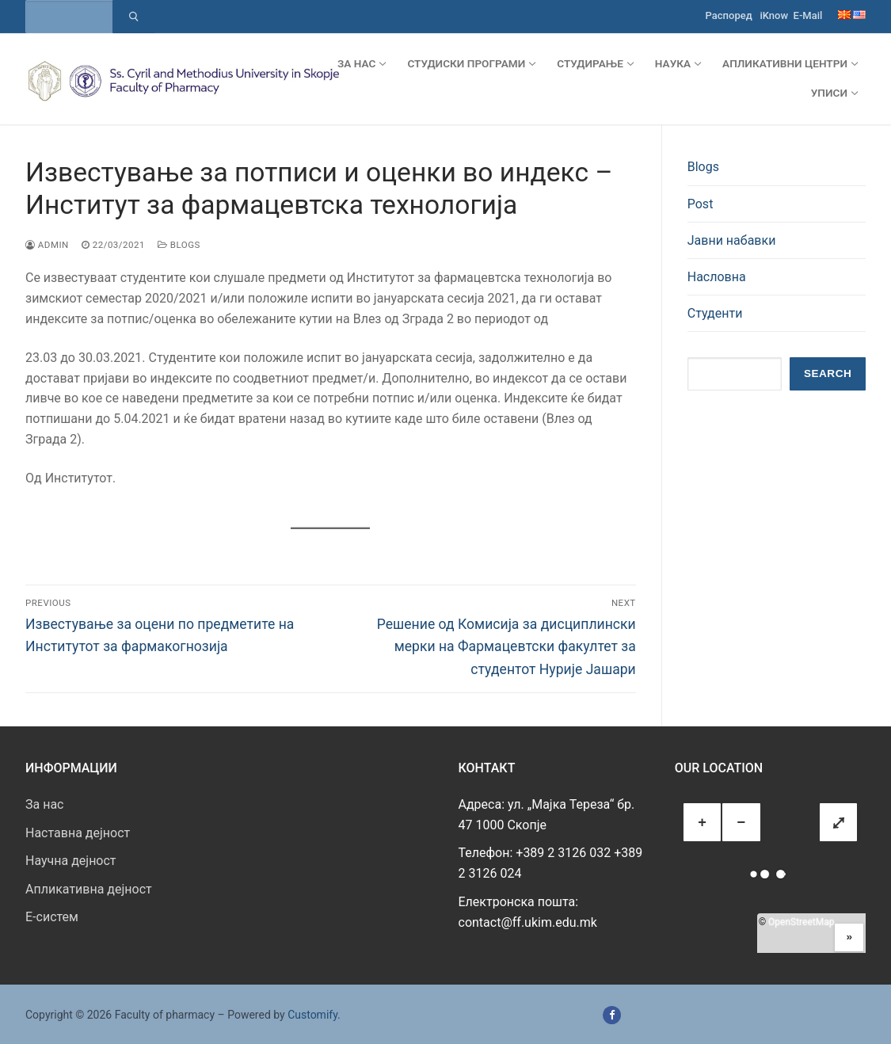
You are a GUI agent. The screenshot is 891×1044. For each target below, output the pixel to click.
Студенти (715, 313)
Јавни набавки (731, 240)
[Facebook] (612, 1015)
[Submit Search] (133, 16)
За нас (44, 804)
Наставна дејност (77, 832)
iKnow (774, 15)
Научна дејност (70, 860)
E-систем (51, 916)
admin (47, 244)
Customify (312, 1014)
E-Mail (808, 15)
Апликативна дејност (88, 889)
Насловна (716, 276)
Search (827, 373)
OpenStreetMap (801, 922)
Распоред (729, 15)
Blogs (179, 244)
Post (700, 203)
